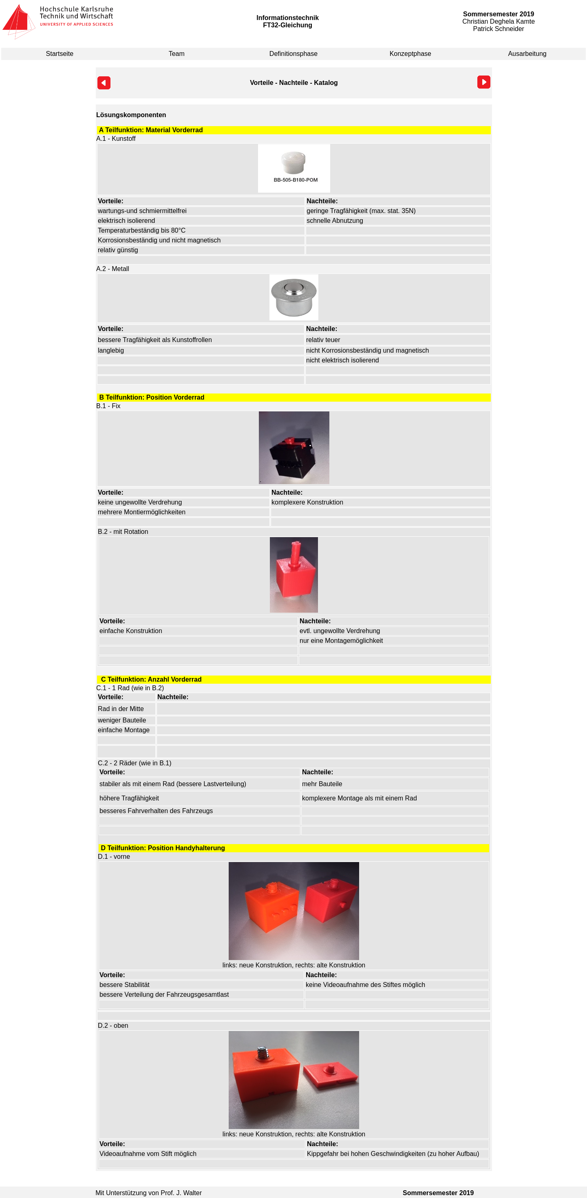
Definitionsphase (293, 53)
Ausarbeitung (527, 53)
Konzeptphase (410, 53)
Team (177, 53)
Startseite (60, 53)
